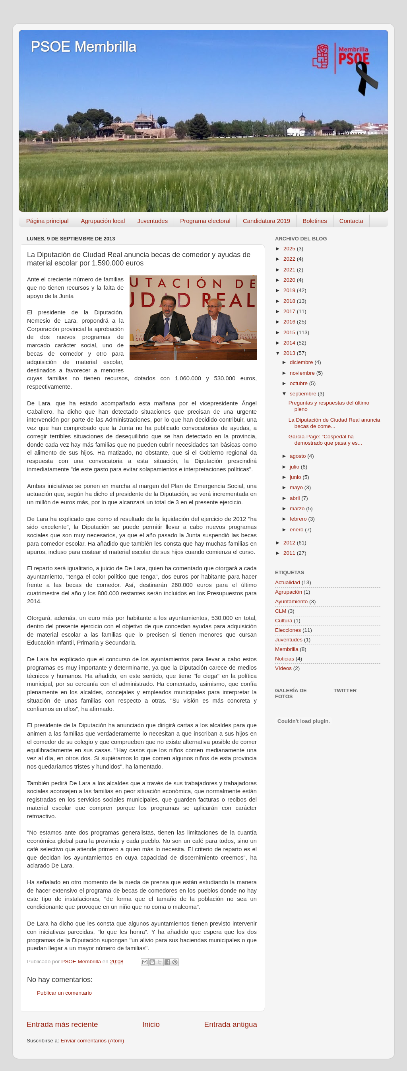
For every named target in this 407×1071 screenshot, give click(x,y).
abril (295, 498)
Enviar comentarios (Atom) (92, 1041)
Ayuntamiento (291, 601)
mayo (297, 487)
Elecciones (288, 630)
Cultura (284, 621)
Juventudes (152, 220)
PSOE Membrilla (83, 47)
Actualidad (287, 582)
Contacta (351, 220)
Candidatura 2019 (266, 220)
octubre (299, 383)
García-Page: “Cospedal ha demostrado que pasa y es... (325, 440)
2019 (290, 290)
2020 (290, 280)
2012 (290, 543)
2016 (290, 322)
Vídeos (283, 668)
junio (296, 477)
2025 (290, 249)
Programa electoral (205, 220)
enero (297, 530)
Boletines (314, 220)
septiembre (304, 394)
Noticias (284, 659)
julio (295, 467)
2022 (290, 259)
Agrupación (288, 592)
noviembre (303, 373)
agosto (298, 456)
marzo (298, 508)
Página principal (47, 220)
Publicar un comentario (64, 993)
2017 (290, 311)
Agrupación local (103, 220)
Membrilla (286, 649)
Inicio (151, 1024)
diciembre (302, 362)
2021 (290, 270)
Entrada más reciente (62, 1024)
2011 (290, 553)
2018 (290, 301)
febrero (299, 519)
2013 (290, 353)
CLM (281, 611)
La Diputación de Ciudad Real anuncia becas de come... (334, 423)
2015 (290, 332)
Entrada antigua (230, 1024)
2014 (290, 343)
